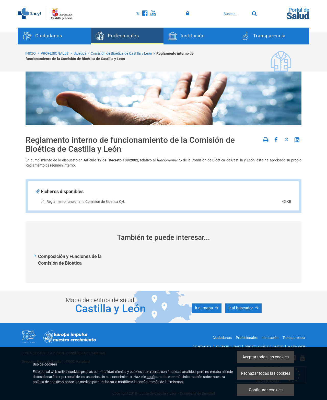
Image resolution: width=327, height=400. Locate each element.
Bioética (80, 53)
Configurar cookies (266, 389)
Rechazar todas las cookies (265, 373)
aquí (150, 377)
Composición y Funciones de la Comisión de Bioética (70, 260)
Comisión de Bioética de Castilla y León (121, 53)
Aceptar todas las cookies (265, 357)
